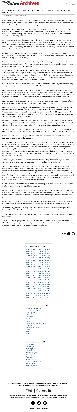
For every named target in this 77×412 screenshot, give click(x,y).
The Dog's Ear (31, 349)
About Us (45, 408)
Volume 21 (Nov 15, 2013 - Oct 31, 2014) (38, 293)
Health (28, 321)
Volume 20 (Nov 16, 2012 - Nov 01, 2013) (38, 291)
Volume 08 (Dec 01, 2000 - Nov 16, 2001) (38, 264)
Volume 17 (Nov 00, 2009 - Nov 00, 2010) (38, 284)
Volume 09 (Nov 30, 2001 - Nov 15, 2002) (38, 267)
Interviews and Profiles (33, 327)
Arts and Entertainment (34, 308)
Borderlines (30, 344)
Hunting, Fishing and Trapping (36, 323)
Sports (28, 331)
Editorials (29, 315)
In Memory (29, 325)
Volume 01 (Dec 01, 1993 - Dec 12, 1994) (38, 249)
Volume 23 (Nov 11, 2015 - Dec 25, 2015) (38, 297)
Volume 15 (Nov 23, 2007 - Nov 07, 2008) (38, 280)
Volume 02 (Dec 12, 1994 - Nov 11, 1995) (38, 251)
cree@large (30, 346)
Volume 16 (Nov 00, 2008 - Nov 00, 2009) (38, 282)
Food (28, 319)
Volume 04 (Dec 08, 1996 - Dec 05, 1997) (38, 256)
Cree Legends (30, 313)
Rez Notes (29, 357)
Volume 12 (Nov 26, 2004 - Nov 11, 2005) (38, 273)
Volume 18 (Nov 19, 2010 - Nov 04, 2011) (38, 286)
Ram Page (29, 355)
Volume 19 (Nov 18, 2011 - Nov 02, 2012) (38, 289)
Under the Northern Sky (34, 361)
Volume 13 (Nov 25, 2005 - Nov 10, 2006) (38, 275)
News (28, 329)
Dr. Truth (29, 351)
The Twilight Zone (32, 359)
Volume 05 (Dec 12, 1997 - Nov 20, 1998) (38, 258)
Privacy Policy (36, 408)
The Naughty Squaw (33, 353)
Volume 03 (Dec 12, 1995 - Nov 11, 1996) (38, 253)
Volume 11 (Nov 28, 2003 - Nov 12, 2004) (38, 271)
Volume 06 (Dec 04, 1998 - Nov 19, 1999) (38, 260)
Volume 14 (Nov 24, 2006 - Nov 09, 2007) (38, 278)
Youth (28, 334)
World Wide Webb (32, 365)
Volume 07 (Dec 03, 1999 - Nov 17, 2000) (38, 262)
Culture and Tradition (33, 310)
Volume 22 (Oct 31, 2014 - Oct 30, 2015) (37, 295)
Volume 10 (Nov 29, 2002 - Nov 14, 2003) (38, 269)
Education (29, 317)
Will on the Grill (31, 363)
